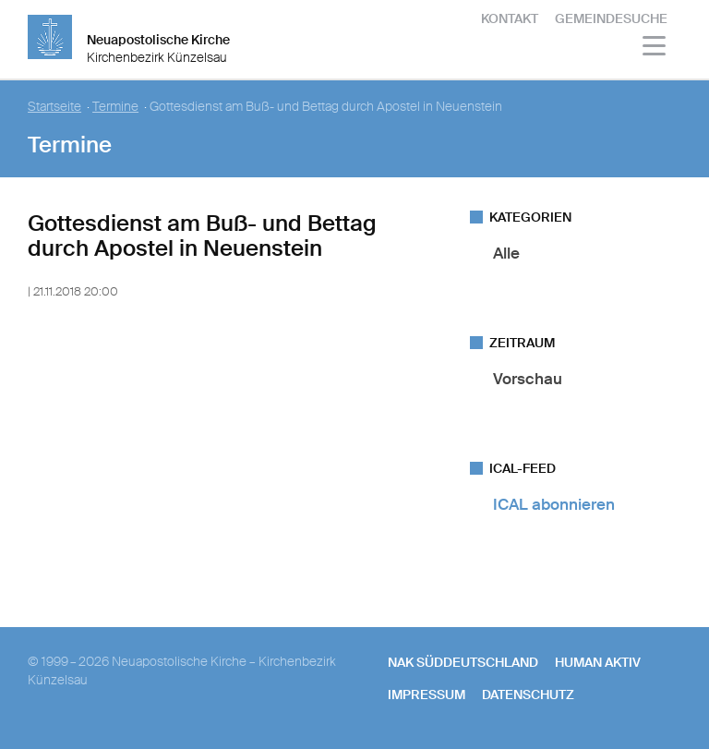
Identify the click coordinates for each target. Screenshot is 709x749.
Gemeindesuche (611, 18)
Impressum (426, 694)
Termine (115, 107)
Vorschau (527, 378)
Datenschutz (528, 694)
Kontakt (509, 18)
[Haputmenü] (655, 48)
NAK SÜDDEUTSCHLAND (463, 662)
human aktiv (598, 662)
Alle (506, 253)
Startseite (54, 107)
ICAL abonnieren (554, 504)
